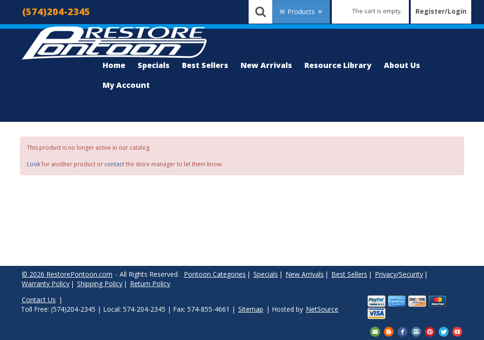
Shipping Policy (99, 283)
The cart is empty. (377, 11)
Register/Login (441, 11)
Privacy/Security (399, 274)
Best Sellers (205, 65)
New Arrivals (266, 65)
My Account (126, 85)
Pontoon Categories (215, 274)
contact (114, 164)
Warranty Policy (45, 283)
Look (33, 164)
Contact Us (39, 299)
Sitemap (250, 309)
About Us (402, 65)
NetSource (322, 309)
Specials (154, 65)
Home (114, 65)
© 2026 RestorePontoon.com (67, 274)
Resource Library (338, 65)
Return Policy (150, 283)
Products (301, 11)
